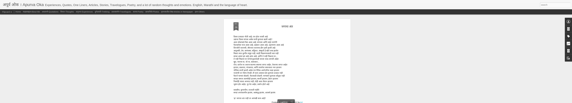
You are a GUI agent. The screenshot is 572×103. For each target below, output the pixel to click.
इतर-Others (200, 12)
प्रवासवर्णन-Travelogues (121, 12)
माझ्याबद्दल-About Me (31, 12)
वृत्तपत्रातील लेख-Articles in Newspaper (177, 12)
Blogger (295, 101)
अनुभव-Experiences (84, 12)
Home (18, 12)
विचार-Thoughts (67, 12)
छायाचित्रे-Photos (152, 12)
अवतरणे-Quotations (50, 12)
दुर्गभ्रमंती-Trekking (102, 12)
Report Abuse (303, 101)
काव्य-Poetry (138, 12)
